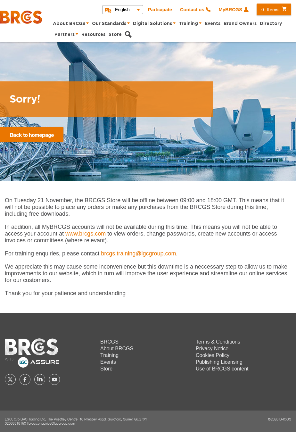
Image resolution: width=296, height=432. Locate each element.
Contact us (192, 9)
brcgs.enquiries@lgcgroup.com (52, 423)
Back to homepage (32, 135)
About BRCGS (69, 23)
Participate (160, 9)
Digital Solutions (152, 23)
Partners (64, 34)
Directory (271, 23)
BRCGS (109, 342)
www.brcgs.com (85, 233)
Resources (93, 34)
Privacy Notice (212, 348)
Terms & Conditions (218, 342)
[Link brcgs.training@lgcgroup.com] (138, 253)
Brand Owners (240, 23)
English (122, 9)
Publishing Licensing (219, 362)
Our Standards (109, 23)
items (269, 9)
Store (115, 34)
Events (212, 23)
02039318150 (15, 423)
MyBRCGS (230, 9)
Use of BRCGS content (222, 368)
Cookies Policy (212, 355)
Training (188, 23)
